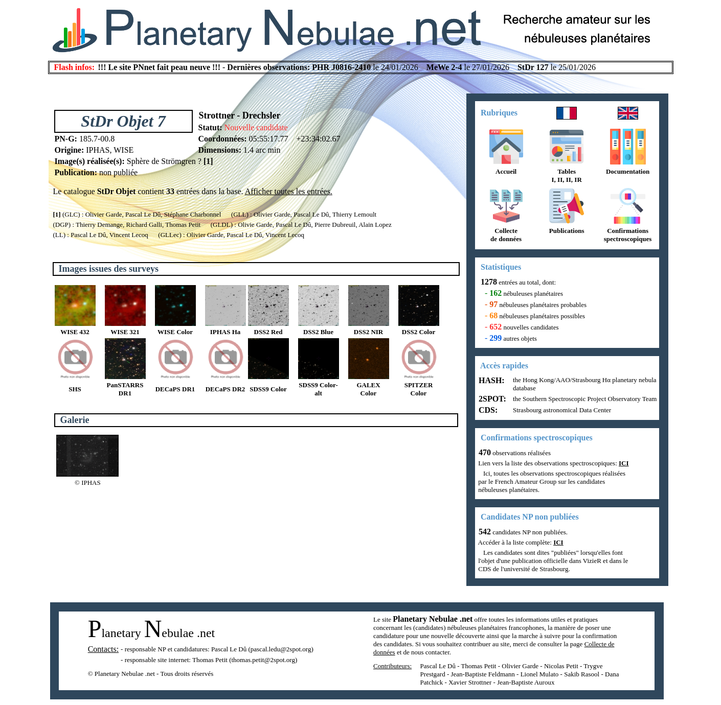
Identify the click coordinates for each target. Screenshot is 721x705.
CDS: (487, 410)
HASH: (491, 380)
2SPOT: (491, 398)
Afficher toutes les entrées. (288, 191)
